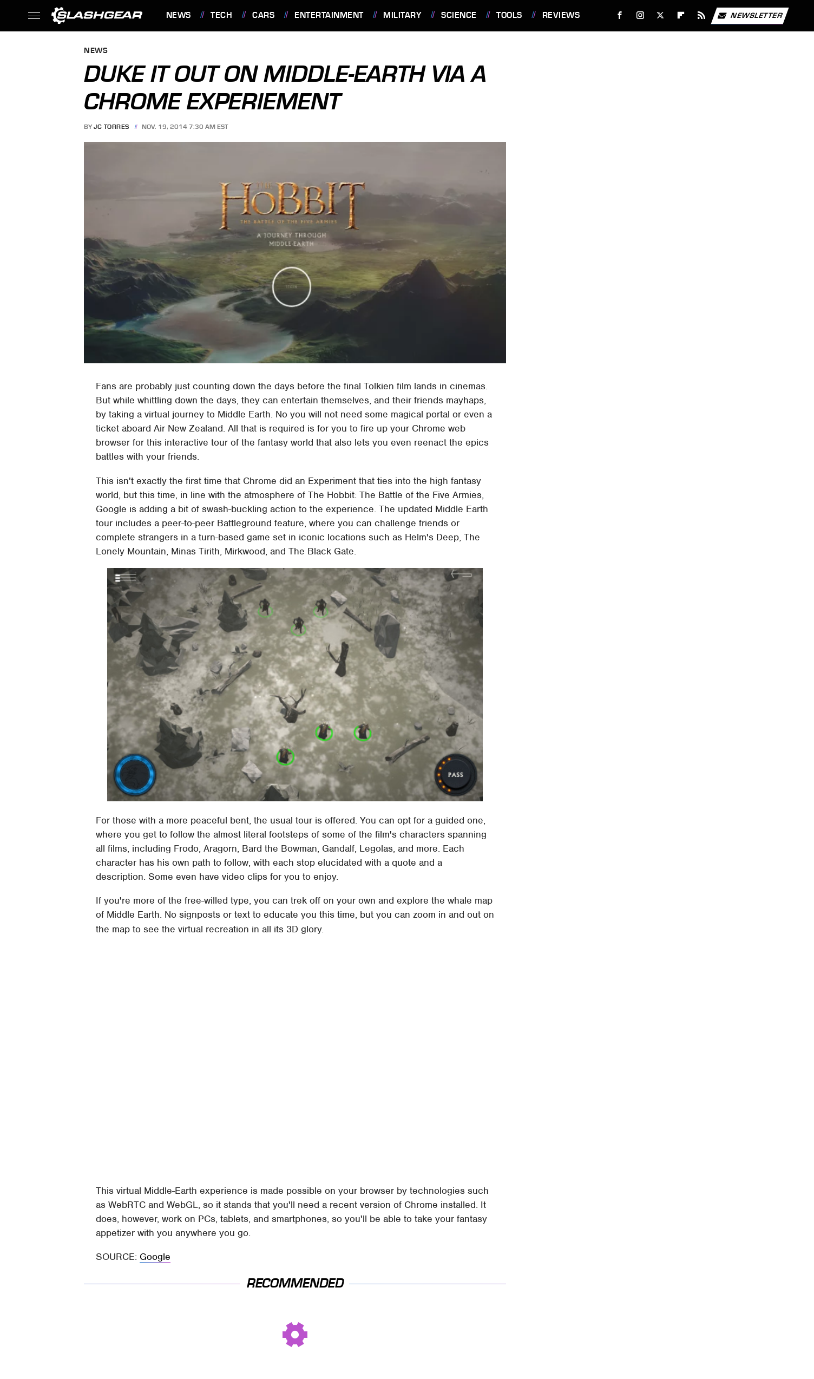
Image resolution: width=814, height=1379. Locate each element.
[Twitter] (660, 15)
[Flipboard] (681, 15)
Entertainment (329, 15)
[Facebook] (619, 15)
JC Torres (111, 126)
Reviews (561, 15)
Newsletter (749, 16)
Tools (509, 15)
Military (402, 15)
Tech (221, 15)
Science (459, 15)
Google (155, 1257)
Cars (263, 15)
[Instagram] (640, 15)
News (178, 15)
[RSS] (701, 15)
